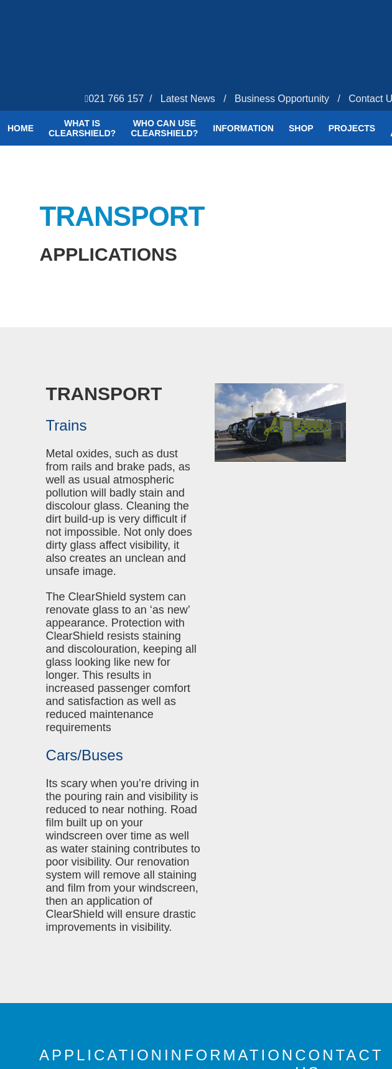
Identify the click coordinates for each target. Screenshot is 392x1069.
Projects (352, 128)
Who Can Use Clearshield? (164, 128)
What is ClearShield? (82, 128)
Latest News (188, 98)
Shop (301, 128)
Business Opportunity (282, 98)
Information (243, 128)
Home (20, 128)
